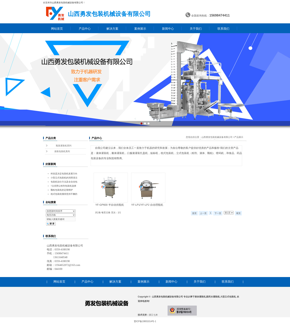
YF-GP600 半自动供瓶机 (109, 204)
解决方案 (112, 28)
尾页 (238, 213)
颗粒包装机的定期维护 (62, 190)
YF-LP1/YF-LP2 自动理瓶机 (147, 204)
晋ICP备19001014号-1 (145, 321)
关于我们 (196, 28)
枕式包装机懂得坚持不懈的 (64, 194)
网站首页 (57, 28)
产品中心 (85, 28)
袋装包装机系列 (62, 151)
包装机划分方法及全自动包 (64, 181)
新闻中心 (168, 28)
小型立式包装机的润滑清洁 (64, 177)
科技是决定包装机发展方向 (64, 173)
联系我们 (223, 28)
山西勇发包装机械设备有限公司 (216, 137)
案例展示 (140, 28)
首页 (194, 213)
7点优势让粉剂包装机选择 (63, 186)
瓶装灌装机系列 (63, 145)
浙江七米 (153, 315)
